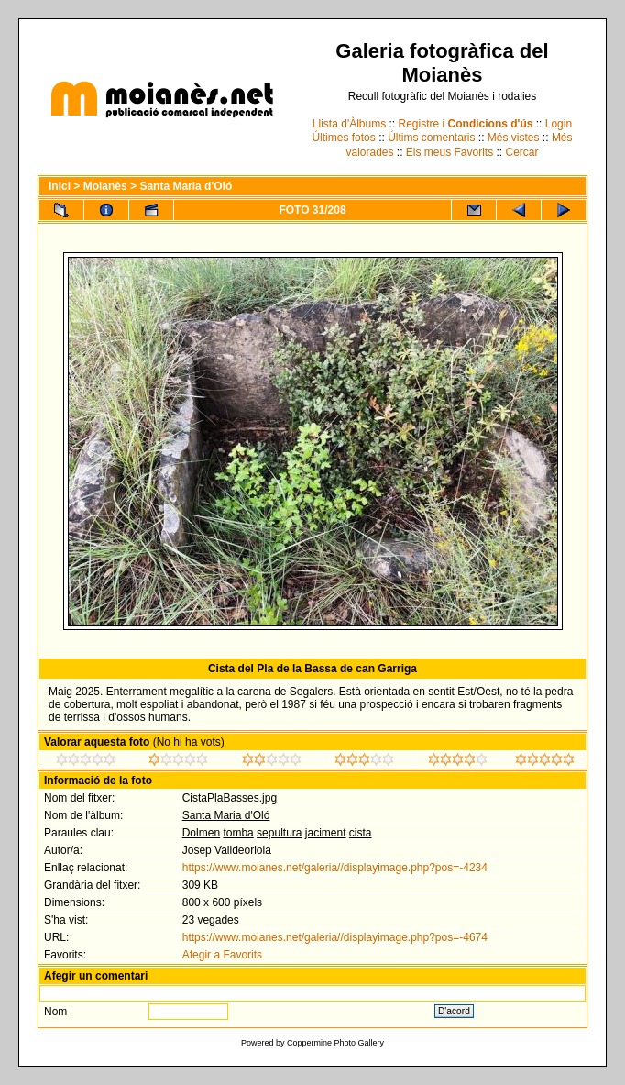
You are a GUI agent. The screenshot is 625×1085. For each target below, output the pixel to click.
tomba (238, 832)
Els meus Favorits (449, 152)
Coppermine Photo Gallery (335, 1042)
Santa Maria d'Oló (185, 186)
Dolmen (201, 832)
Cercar (522, 152)
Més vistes (514, 137)
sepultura (279, 832)
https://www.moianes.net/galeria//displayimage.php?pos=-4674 (335, 937)
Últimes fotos (343, 137)
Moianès (105, 186)
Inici (60, 186)
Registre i (466, 123)
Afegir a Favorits (222, 954)
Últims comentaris (431, 137)
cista (360, 832)
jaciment (325, 832)
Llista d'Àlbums (349, 123)
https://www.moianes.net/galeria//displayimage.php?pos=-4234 (335, 867)
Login (558, 123)
